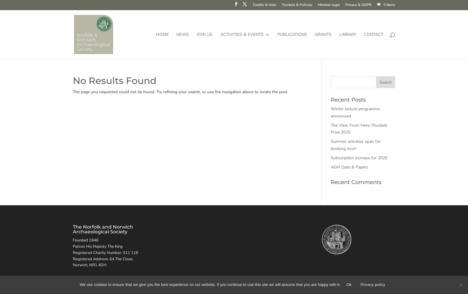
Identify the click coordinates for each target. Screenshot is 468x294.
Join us (205, 35)
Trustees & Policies (297, 5)
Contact (373, 35)
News (182, 35)
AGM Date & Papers (349, 167)
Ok (349, 284)
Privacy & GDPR (358, 5)
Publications (292, 35)
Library (347, 35)
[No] (461, 285)
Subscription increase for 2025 (359, 158)
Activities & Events (242, 35)
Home (162, 35)
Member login (329, 5)
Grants (323, 35)
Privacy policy (373, 284)
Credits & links (264, 5)
